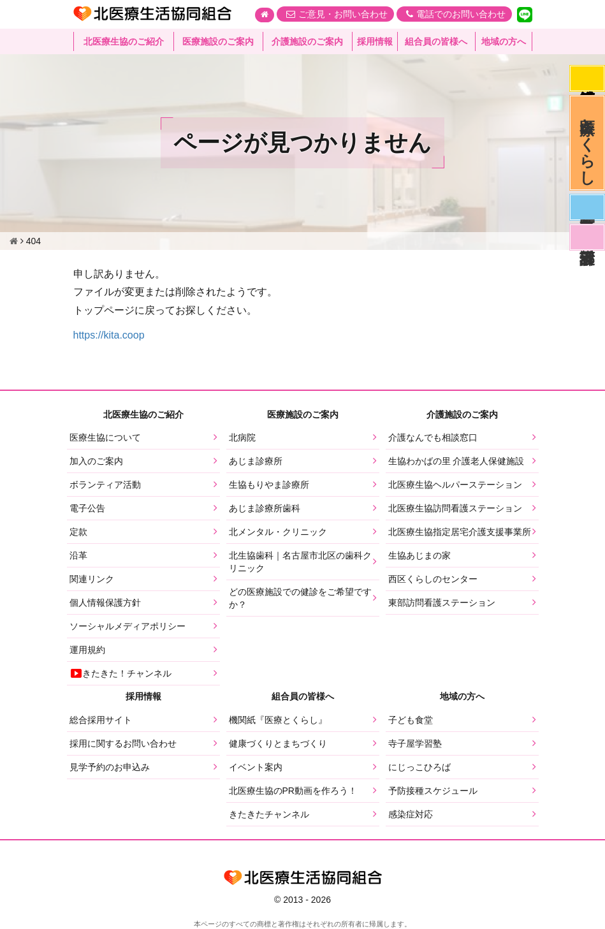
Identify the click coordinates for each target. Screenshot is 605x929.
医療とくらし (587, 142)
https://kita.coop (109, 335)
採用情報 (375, 41)
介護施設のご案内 (307, 41)
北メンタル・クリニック (278, 532)
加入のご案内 (96, 461)
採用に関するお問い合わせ (123, 743)
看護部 (587, 237)
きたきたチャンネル (269, 814)
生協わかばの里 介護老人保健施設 (456, 461)
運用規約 (87, 650)
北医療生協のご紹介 (124, 41)
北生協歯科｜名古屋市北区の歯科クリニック (300, 561)
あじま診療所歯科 (264, 508)
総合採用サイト (100, 720)
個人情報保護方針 (105, 602)
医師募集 (587, 207)
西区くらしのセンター (432, 579)
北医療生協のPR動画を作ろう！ (293, 791)
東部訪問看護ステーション (441, 602)
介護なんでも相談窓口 (432, 437)
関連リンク (91, 579)
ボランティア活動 (105, 484)
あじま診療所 (255, 461)
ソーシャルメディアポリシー (127, 626)
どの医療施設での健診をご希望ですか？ (300, 598)
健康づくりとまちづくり (278, 743)
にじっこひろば (419, 767)
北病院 (242, 437)
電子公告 (87, 508)
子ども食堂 (410, 720)
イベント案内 (255, 767)
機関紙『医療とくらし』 (278, 720)
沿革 (78, 555)
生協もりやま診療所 (269, 484)
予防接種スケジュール (432, 791)
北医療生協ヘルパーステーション (455, 484)
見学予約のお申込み (109, 767)
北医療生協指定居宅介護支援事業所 (459, 532)
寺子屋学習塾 (415, 743)
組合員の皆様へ (436, 41)
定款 (78, 532)
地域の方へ (503, 41)
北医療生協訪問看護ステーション (455, 508)
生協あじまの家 (419, 555)
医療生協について (105, 437)
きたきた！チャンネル (120, 673)
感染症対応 (587, 78)
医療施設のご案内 (218, 41)
